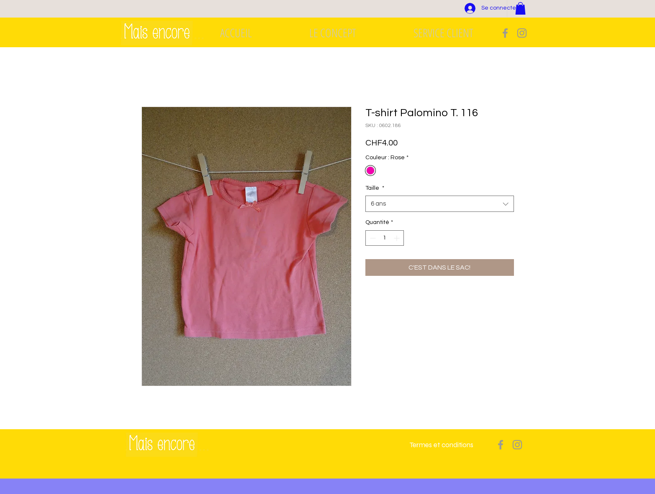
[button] (520, 8)
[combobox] (439, 204)
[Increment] (397, 238)
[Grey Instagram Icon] (522, 33)
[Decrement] (372, 238)
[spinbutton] (384, 238)
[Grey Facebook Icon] (505, 33)
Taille (374, 188)
